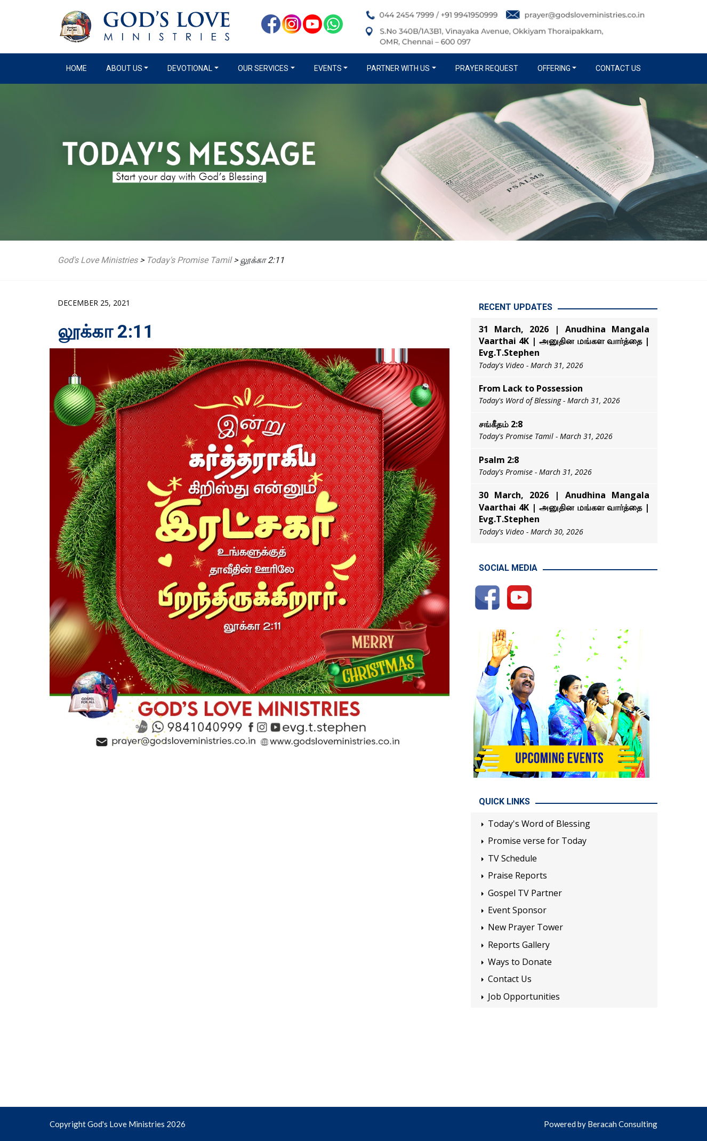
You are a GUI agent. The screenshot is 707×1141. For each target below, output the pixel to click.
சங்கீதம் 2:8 (501, 424)
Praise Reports (517, 875)
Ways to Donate (520, 962)
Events (328, 68)
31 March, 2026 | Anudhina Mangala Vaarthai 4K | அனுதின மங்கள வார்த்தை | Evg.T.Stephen (564, 341)
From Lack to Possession (531, 388)
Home (78, 68)
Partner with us (398, 68)
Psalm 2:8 (499, 460)
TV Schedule (512, 858)
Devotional (189, 68)
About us (124, 68)
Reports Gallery (519, 945)
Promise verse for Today (537, 841)
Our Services (263, 68)
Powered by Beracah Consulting (600, 1124)
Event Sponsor (517, 910)
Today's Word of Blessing (539, 823)
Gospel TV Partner (525, 893)
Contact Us (618, 68)
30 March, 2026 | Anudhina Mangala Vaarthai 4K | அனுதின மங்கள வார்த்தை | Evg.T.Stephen (564, 507)
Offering (554, 68)
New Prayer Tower (525, 927)
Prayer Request (486, 68)
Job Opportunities (524, 996)
